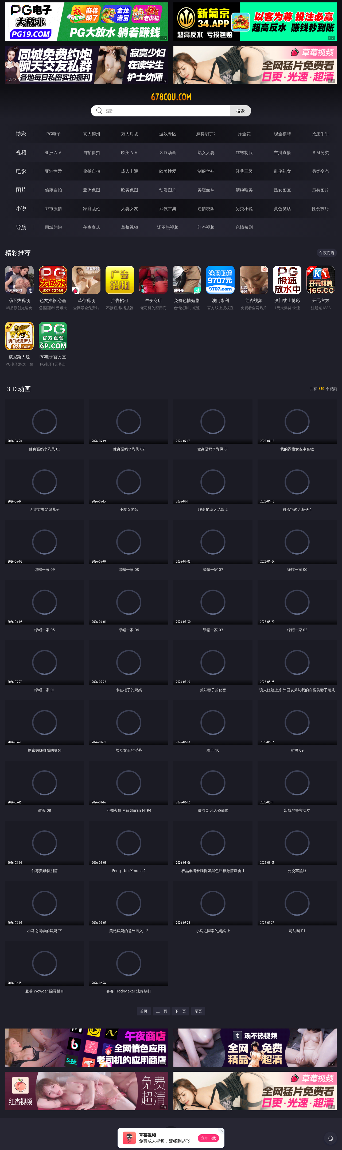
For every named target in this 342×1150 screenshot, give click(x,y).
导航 (21, 227)
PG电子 (53, 134)
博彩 (21, 133)
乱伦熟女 (282, 171)
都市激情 (53, 208)
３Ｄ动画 (167, 152)
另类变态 (320, 171)
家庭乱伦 (91, 208)
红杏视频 (206, 227)
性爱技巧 (320, 208)
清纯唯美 (244, 190)
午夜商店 (91, 227)
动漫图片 (167, 190)
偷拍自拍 (91, 171)
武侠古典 (167, 208)
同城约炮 (53, 227)
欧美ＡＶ (129, 152)
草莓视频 (129, 227)
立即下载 (208, 1138)
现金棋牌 (282, 134)
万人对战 (129, 134)
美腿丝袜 (206, 190)
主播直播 (282, 152)
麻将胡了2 (206, 134)
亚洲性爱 (53, 171)
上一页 (161, 1011)
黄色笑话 (282, 208)
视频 (21, 152)
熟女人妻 (206, 152)
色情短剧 (244, 227)
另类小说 (244, 208)
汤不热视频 (167, 227)
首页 (143, 1011)
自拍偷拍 (91, 152)
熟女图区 (282, 190)
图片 (21, 189)
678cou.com (171, 97)
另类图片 (320, 190)
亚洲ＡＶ (53, 152)
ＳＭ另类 (320, 152)
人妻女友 (129, 208)
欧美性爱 (167, 171)
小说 (21, 208)
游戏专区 (167, 134)
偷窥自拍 (53, 190)
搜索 (240, 111)
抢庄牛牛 (320, 134)
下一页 (180, 1011)
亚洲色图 (91, 190)
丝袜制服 (244, 152)
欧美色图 (129, 190)
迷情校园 (206, 208)
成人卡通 (129, 171)
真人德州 (91, 134)
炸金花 (244, 134)
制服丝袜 (206, 171)
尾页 (198, 1011)
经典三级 (244, 171)
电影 (21, 171)
